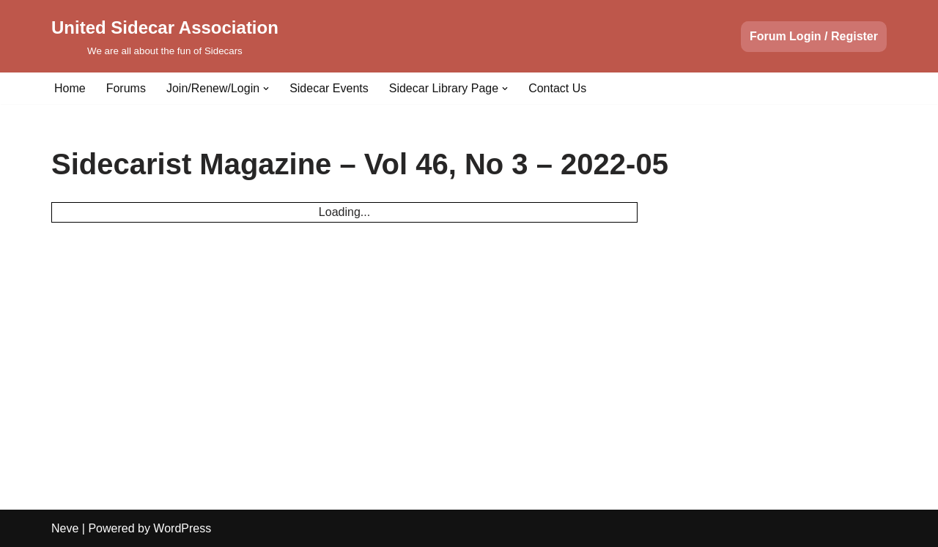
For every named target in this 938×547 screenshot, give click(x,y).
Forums (126, 88)
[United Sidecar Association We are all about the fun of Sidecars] (164, 36)
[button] (266, 89)
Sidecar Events (329, 88)
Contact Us (557, 88)
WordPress (182, 528)
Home (70, 88)
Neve (64, 528)
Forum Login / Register (814, 36)
